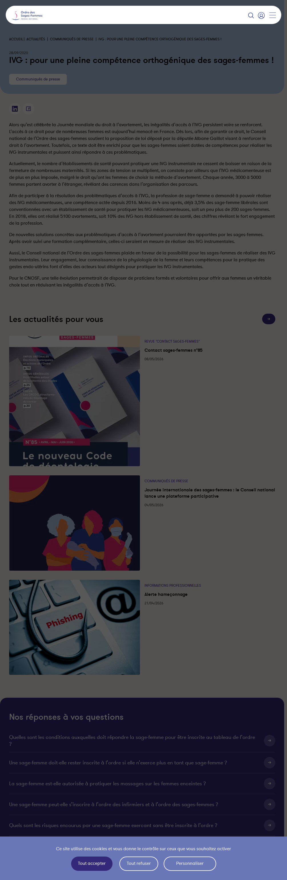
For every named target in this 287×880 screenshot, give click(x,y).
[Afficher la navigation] (272, 15)
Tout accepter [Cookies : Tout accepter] (92, 863)
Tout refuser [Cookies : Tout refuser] (139, 863)
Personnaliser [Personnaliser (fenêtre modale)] (190, 863)
